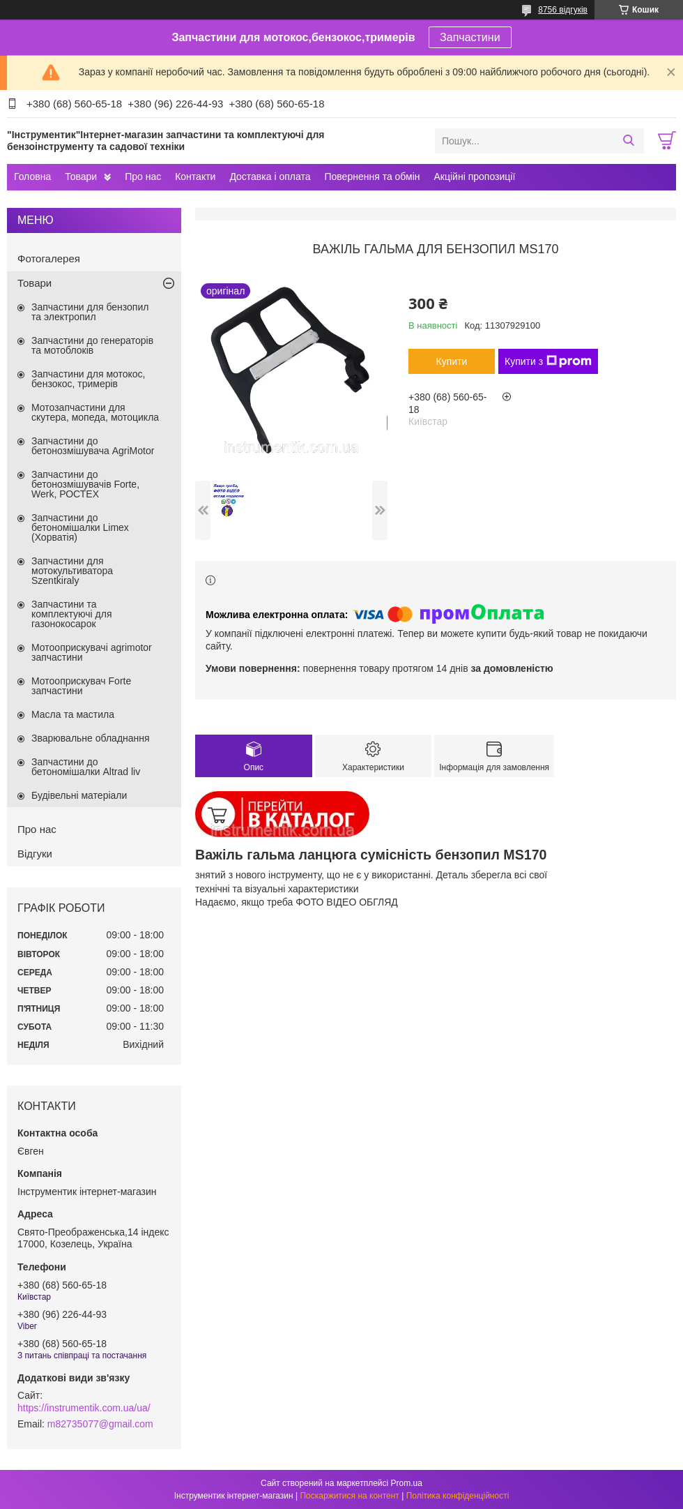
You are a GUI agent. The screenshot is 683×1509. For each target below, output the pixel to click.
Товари (81, 176)
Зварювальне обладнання (90, 738)
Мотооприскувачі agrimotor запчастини (91, 652)
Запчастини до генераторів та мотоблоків (92, 345)
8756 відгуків (563, 10)
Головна (32, 176)
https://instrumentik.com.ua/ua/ (84, 1407)
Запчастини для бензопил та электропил (89, 311)
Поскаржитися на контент (349, 1496)
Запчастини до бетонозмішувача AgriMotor (92, 445)
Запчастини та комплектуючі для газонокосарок (71, 614)
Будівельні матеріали (79, 795)
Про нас (143, 176)
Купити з (548, 361)
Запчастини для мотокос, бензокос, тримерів (88, 378)
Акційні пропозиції (475, 176)
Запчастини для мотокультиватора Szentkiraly (72, 570)
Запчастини (470, 37)
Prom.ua (406, 1483)
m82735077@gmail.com (100, 1423)
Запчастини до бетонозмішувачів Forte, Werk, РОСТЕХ (85, 484)
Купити (452, 361)
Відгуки (34, 853)
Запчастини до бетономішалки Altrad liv (85, 766)
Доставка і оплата (269, 176)
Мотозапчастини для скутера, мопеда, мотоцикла (95, 412)
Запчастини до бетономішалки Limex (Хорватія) (80, 527)
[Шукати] (628, 140)
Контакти (195, 176)
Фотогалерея (48, 258)
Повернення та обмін (372, 176)
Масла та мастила (72, 714)
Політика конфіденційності (457, 1496)
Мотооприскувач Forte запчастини (81, 685)
